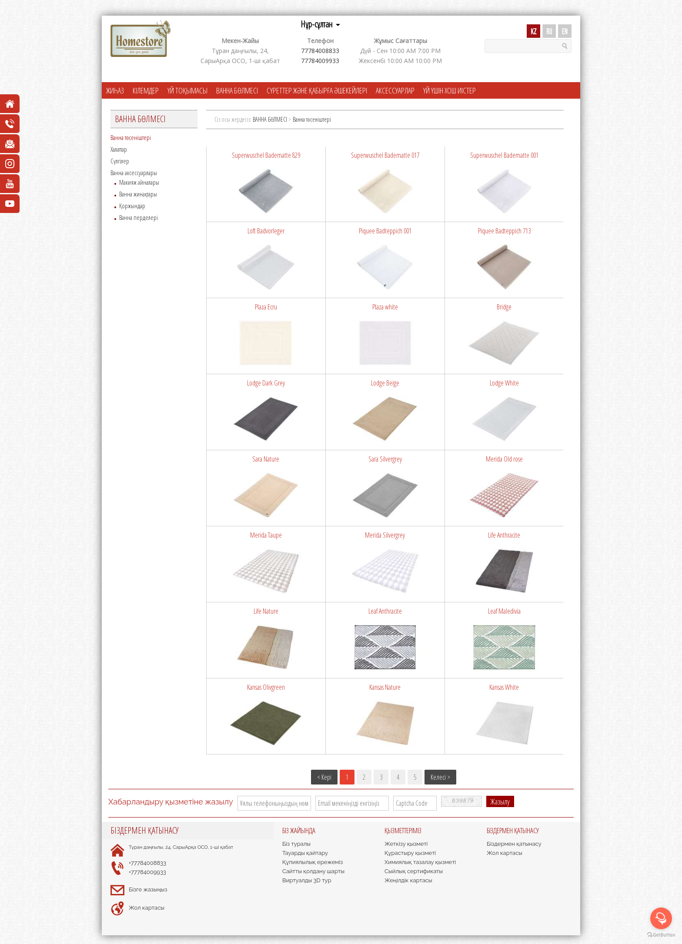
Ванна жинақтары (138, 193)
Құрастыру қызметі (410, 853)
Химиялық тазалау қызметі (420, 862)
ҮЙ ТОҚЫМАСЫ (187, 90)
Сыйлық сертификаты (413, 871)
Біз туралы (296, 844)
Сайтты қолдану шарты (313, 871)
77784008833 (320, 51)
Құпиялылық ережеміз (312, 862)
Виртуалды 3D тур (306, 880)
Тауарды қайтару (305, 853)
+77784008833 (147, 863)
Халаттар (118, 149)
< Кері (324, 777)
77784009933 (320, 61)
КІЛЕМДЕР (146, 90)
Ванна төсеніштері (130, 137)
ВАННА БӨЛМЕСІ (237, 90)
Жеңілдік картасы (408, 880)
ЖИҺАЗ (115, 90)
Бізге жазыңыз (148, 889)
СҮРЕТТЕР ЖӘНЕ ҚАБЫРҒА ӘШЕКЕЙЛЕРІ (317, 90)
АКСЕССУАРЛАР (395, 90)
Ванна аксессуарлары (133, 172)
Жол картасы (146, 907)
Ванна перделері (138, 217)
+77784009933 (147, 872)
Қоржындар (132, 205)
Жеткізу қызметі (406, 844)
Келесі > (440, 777)
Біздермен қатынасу (514, 844)
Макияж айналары (139, 182)
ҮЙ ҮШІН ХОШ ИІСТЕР (449, 90)
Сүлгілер (119, 160)
